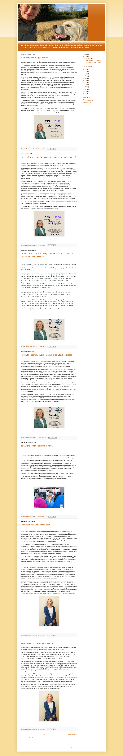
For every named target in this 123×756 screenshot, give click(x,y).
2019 (86, 78)
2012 (86, 93)
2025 (86, 56)
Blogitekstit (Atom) (28, 737)
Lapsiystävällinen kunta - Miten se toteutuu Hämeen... (93, 63)
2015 (86, 87)
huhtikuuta (88, 58)
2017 (86, 82)
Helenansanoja (89, 100)
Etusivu (44, 735)
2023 (86, 69)
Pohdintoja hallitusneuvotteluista (35, 525)
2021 (86, 73)
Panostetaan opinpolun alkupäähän (37, 644)
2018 (86, 80)
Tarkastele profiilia (87, 102)
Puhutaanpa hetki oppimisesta (34, 57)
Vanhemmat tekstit (72, 735)
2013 (86, 91)
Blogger (71, 747)
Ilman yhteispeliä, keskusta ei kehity (37, 446)
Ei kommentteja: (42, 148)
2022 (86, 71)
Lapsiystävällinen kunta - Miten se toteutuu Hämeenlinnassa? (48, 157)
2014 (86, 89)
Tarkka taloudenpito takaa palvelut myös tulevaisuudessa (46, 355)
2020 (86, 76)
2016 (86, 84)
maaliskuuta (89, 66)
